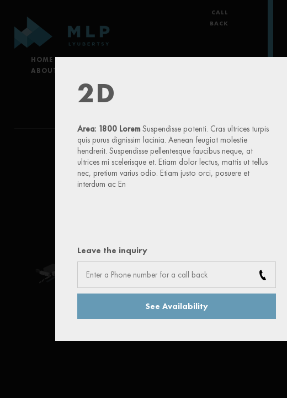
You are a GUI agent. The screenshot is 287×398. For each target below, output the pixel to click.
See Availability (177, 306)
